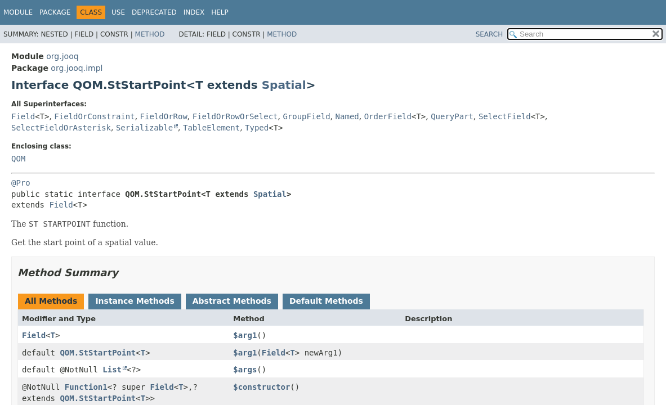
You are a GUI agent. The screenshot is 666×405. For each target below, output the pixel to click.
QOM (18, 158)
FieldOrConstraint (94, 116)
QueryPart (452, 116)
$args (245, 369)
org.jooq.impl (76, 68)
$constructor (261, 387)
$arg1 (245, 335)
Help (220, 12)
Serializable (144, 127)
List (112, 369)
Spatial (284, 85)
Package (54, 12)
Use (118, 12)
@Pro (20, 182)
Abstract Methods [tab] (232, 300)
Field (23, 116)
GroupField (306, 116)
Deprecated (154, 12)
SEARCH (489, 34)
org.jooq (62, 56)
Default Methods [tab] (326, 300)
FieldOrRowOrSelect (235, 116)
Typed (257, 127)
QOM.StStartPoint (98, 352)
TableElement (211, 127)
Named (347, 116)
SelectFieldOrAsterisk (61, 127)
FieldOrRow (163, 116)
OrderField (388, 116)
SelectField (505, 116)
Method (150, 34)
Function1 (86, 387)
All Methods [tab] (51, 300)
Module (18, 12)
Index (194, 12)
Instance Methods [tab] (134, 300)
